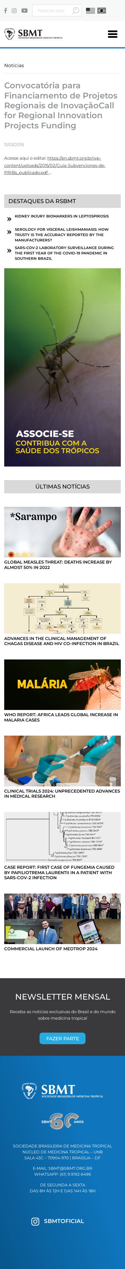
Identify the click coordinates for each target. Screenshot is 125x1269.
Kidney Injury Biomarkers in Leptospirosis (62, 216)
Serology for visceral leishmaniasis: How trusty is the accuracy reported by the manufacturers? (62, 234)
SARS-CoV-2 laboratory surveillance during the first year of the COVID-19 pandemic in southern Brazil (64, 253)
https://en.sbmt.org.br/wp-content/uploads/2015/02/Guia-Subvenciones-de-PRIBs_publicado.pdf (55, 165)
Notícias (14, 65)
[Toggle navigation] (113, 34)
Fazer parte (62, 1038)
